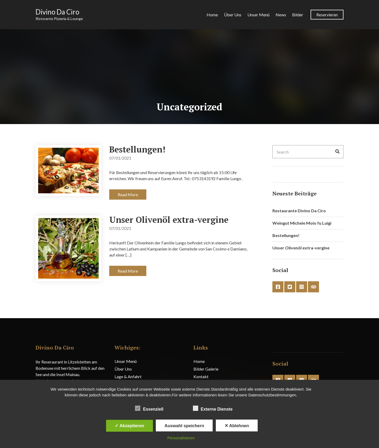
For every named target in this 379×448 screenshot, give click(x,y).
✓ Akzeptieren (129, 425)
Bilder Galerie (205, 368)
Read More (128, 194)
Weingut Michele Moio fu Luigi (301, 222)
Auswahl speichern (184, 425)
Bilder (297, 14)
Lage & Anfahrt (128, 376)
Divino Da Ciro (57, 12)
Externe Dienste (213, 408)
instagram (301, 286)
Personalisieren (181, 438)
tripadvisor (313, 286)
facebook (277, 286)
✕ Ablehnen (237, 425)
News (281, 14)
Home (212, 14)
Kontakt (200, 376)
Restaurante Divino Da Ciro (299, 210)
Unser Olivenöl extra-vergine (168, 219)
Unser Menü (258, 14)
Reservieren (327, 14)
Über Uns (232, 14)
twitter (289, 286)
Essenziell (149, 408)
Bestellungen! (137, 149)
